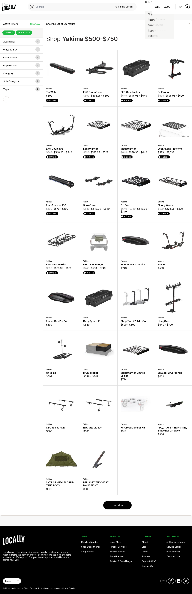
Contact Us (147, 566)
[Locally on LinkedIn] (179, 581)
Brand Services (117, 551)
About (168, 7)
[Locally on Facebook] (171, 581)
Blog (144, 546)
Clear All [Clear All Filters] (35, 24)
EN (180, 6)
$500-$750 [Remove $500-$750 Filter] (24, 33)
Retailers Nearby (89, 542)
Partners (146, 556)
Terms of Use (173, 556)
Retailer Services (118, 546)
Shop (147, 7)
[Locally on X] (186, 581)
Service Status (173, 546)
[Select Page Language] (12, 581)
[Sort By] (174, 23)
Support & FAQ (149, 561)
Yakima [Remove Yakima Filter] (8, 33)
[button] (21, 42)
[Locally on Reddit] (163, 581)
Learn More (115, 542)
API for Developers (175, 542)
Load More (117, 505)
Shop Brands (87, 551)
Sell (157, 7)
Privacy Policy (173, 551)
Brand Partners (117, 556)
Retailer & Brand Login (121, 561)
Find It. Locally (120, 6)
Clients (145, 551)
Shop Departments (90, 546)
